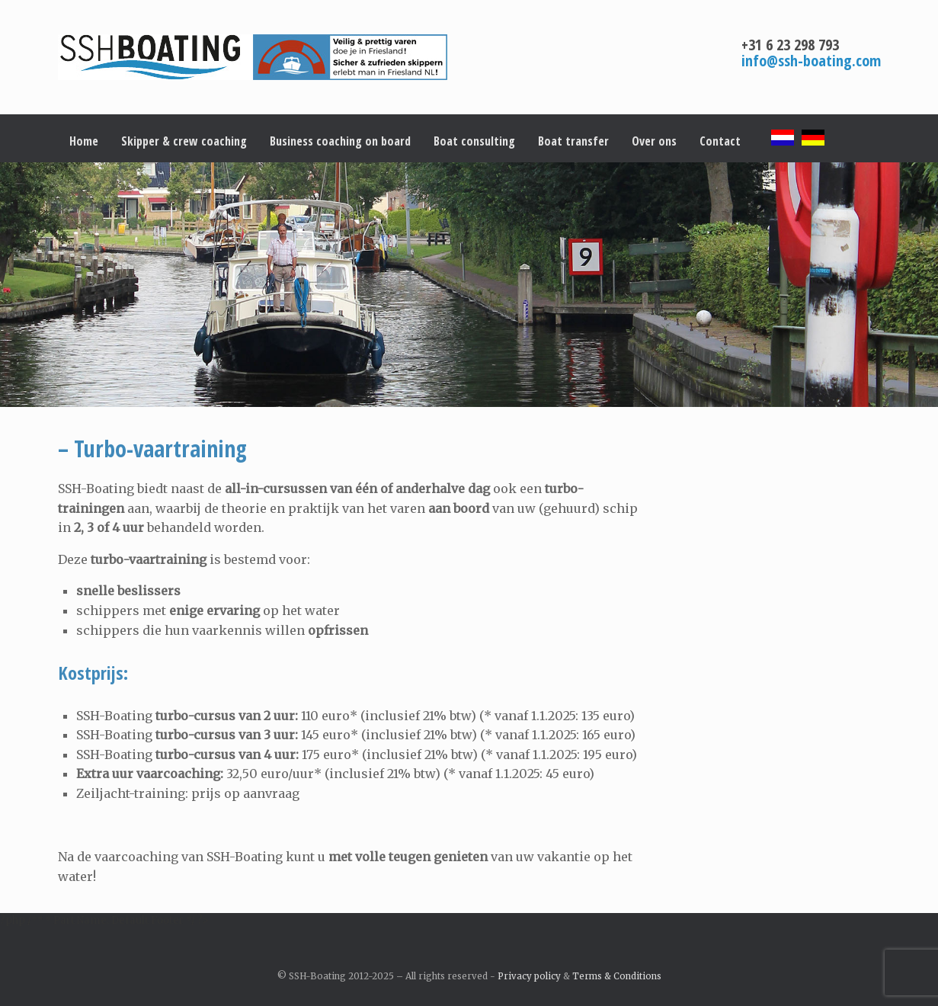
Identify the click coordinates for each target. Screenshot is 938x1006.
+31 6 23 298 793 (790, 44)
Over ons (654, 141)
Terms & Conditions (616, 976)
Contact (720, 141)
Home (83, 141)
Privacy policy (529, 976)
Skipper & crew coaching (184, 141)
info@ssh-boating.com (811, 60)
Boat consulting (474, 141)
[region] (469, 284)
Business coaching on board (340, 141)
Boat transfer (573, 141)
